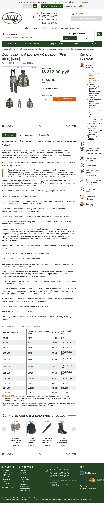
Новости (23, 470)
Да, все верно (70, 38)
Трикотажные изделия (88, 158)
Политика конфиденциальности (88, 487)
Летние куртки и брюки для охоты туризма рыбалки (95, 102)
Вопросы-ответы (24, 474)
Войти (45, 6)
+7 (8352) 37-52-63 (59, 476)
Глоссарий (24, 484)
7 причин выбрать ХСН (25, 2)
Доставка (57, 2)
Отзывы (85, 2)
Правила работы (44, 2)
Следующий (69, 126)
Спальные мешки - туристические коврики (91, 181)
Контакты (93, 44)
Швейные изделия (30, 49)
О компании (32, 44)
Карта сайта (32, 28)
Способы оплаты (71, 2)
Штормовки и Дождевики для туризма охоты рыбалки (93, 136)
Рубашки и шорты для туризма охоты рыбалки (94, 121)
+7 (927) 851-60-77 (47, 16)
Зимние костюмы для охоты (84, 49)
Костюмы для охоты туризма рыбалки (56, 49)
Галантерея (88, 165)
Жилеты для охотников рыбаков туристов (94, 128)
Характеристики (26, 135)
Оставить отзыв (50, 28)
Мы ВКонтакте (90, 473)
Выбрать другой (84, 38)
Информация (55, 44)
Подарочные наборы (88, 190)
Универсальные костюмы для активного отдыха (95, 94)
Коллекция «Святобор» (88, 204)
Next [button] (73, 429)
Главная (5, 49)
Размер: (44, 83)
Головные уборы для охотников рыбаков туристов (90, 150)
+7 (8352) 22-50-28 (47, 23)
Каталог (11, 44)
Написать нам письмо (49, 13)
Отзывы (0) (44, 135)
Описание (9, 135)
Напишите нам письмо (91, 467)
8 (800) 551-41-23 (59, 485)
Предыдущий (9, 126)
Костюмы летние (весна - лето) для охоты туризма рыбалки (95, 112)
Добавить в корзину (64, 99)
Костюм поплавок (25, 37)
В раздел (39, 126)
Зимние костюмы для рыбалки (94, 87)
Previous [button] (4, 429)
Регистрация (56, 6)
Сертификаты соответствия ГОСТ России (25, 488)
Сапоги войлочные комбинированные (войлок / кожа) (64, 440)
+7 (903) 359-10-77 (47, 19)
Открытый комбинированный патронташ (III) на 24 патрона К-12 (49, 440)
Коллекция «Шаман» (87, 197)
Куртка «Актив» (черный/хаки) (31, 440)
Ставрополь (74, 28)
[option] (9, 103)
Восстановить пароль (71, 6)
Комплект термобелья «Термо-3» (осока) (16, 440)
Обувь (85, 143)
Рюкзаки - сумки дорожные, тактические (90, 172)
